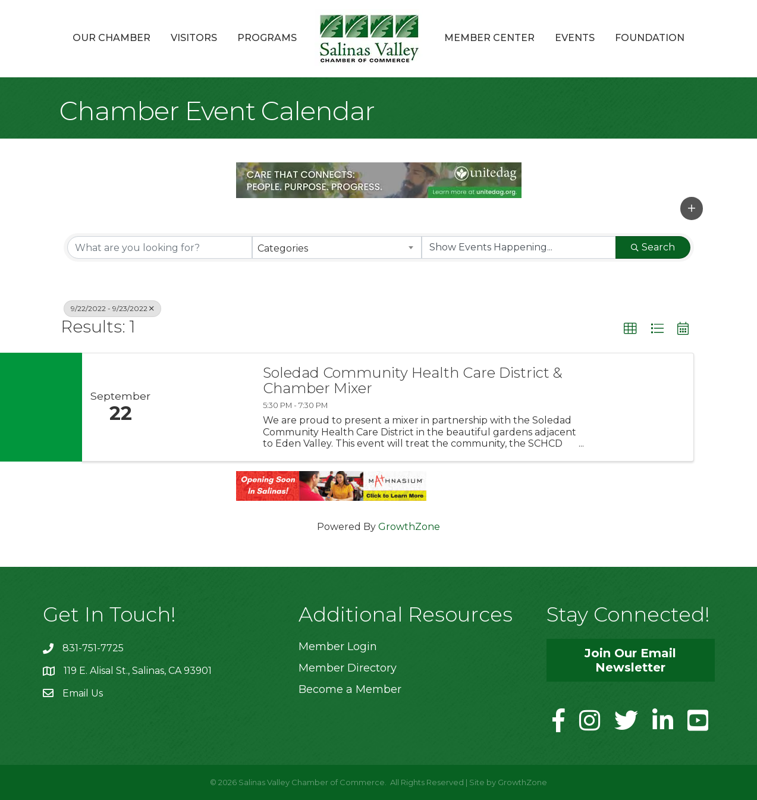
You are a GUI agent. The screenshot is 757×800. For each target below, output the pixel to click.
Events (575, 37)
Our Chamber (111, 37)
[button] (691, 208)
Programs (267, 37)
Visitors (194, 37)
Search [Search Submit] (653, 247)
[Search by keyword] (159, 247)
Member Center (489, 37)
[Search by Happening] (519, 247)
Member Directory (348, 667)
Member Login (338, 646)
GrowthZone (409, 526)
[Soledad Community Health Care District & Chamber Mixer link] (205, 407)
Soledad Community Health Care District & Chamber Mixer (413, 381)
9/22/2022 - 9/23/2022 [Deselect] (112, 308)
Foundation (649, 37)
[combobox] (337, 247)
